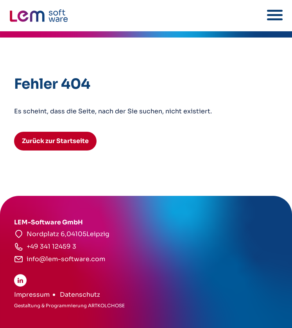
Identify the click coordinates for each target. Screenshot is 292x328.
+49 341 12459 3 (51, 246)
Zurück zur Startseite (55, 141)
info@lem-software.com (66, 259)
